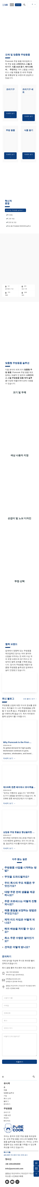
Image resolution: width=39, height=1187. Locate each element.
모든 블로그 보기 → (30, 699)
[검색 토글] (24, 5)
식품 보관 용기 (18, 67)
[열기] (12, 5)
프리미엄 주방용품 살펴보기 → (15, 210)
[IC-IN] (17, 1182)
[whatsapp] (36, 1163)
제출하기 (19, 1062)
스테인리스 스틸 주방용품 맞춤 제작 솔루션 (19, 378)
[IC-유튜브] (12, 1182)
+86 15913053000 (12, 1164)
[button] (19, 869)
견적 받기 (18, 4)
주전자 (12, 70)
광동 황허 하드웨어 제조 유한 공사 (16, 1155)
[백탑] (36, 1174)
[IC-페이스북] (7, 1182)
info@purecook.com (14, 1169)
